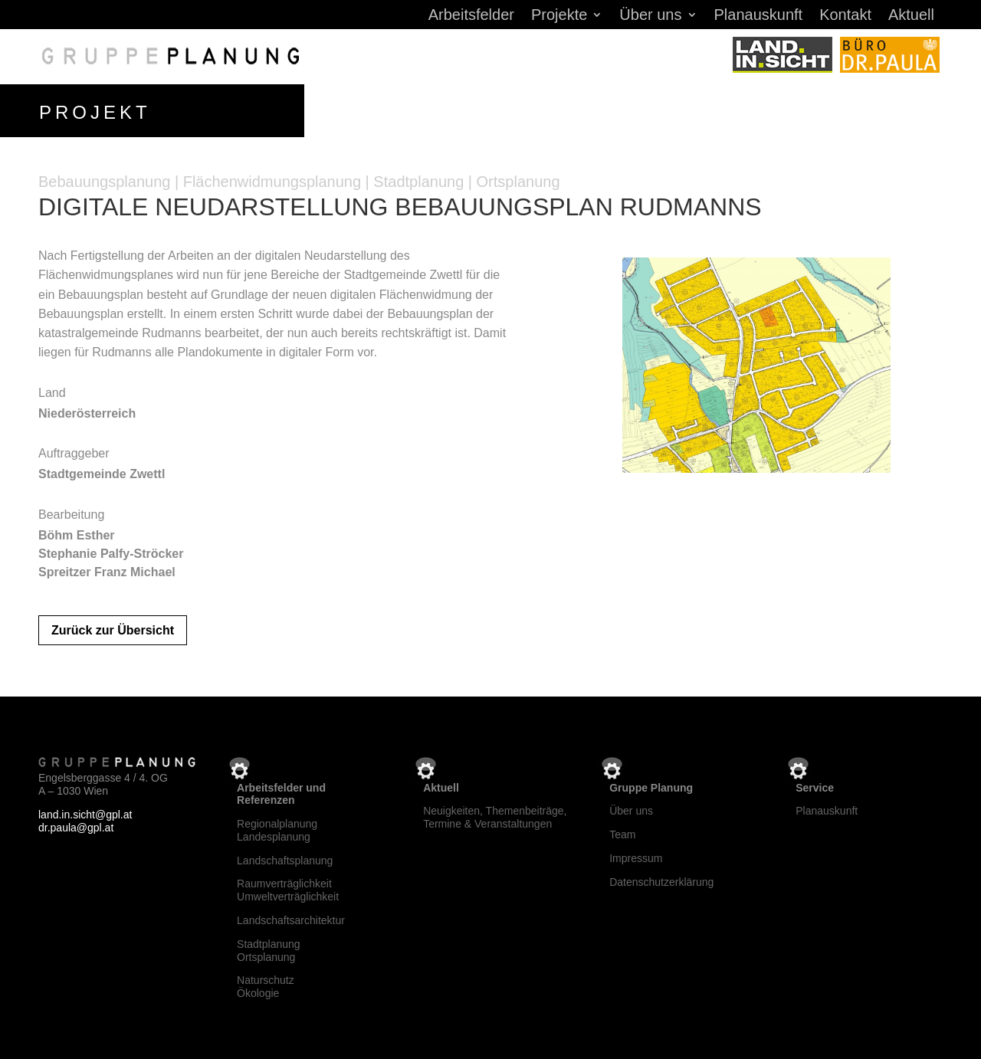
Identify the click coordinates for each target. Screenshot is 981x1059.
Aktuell (911, 16)
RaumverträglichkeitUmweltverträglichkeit (288, 890)
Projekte (559, 16)
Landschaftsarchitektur (291, 920)
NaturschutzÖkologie (265, 986)
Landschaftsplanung (285, 860)
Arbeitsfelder (471, 16)
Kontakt (845, 16)
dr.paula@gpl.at (75, 827)
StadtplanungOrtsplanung (268, 950)
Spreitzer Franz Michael (107, 572)
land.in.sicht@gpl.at (85, 814)
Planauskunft (758, 16)
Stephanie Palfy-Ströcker (110, 553)
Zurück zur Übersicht (112, 630)
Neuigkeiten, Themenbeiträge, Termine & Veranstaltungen (494, 817)
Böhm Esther (76, 535)
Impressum (635, 858)
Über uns (650, 16)
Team (622, 834)
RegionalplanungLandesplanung (277, 830)
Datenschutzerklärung (661, 882)
